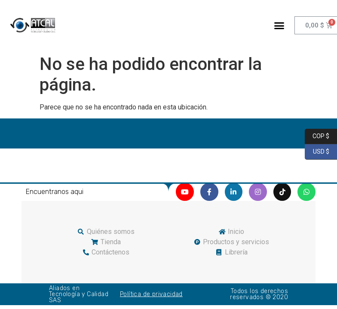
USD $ (317, 152)
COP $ (317, 136)
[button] (279, 25)
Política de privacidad (151, 294)
